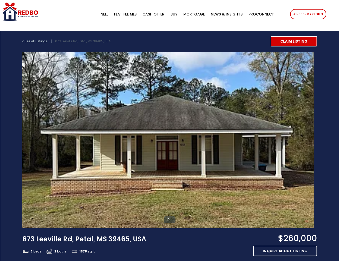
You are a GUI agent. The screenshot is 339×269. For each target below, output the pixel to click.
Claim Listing (293, 41)
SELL (104, 14)
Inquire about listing (285, 251)
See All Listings (35, 41)
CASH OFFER (153, 14)
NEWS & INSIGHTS (227, 14)
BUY (173, 14)
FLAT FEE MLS (125, 14)
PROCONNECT (261, 14)
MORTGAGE (194, 14)
